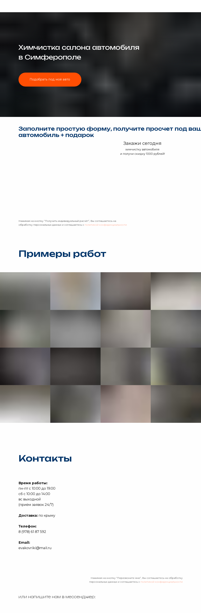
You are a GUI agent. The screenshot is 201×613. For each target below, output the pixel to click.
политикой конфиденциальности (106, 224)
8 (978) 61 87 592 (32, 532)
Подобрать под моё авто (50, 79)
